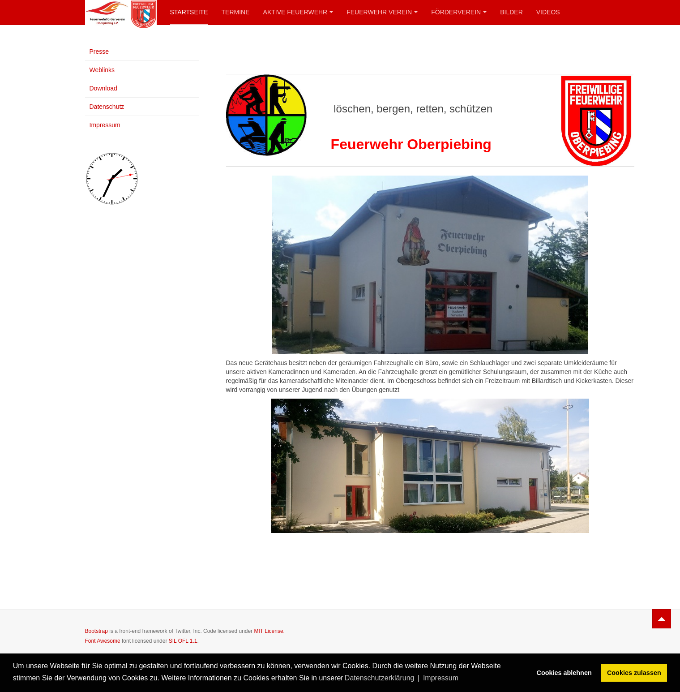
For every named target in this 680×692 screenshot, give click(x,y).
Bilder (511, 12)
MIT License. (269, 631)
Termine (236, 12)
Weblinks (102, 69)
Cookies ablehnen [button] (564, 672)
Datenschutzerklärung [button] (380, 678)
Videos (548, 12)
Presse (99, 51)
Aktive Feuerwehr (298, 12)
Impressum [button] (440, 678)
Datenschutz (107, 106)
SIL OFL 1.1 (183, 641)
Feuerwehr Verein (382, 12)
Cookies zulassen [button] (634, 672)
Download (103, 88)
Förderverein (459, 12)
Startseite (189, 12)
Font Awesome (102, 641)
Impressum (105, 125)
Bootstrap (96, 631)
